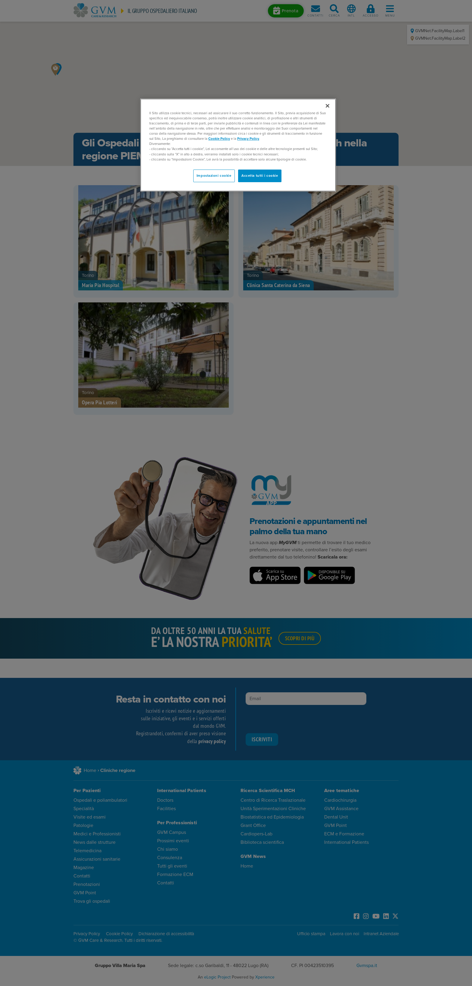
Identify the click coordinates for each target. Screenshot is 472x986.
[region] (238, 145)
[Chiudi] (327, 105)
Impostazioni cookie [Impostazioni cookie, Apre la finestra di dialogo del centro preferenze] (214, 176)
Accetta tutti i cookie (259, 176)
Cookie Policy (219, 139)
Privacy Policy (248, 139)
